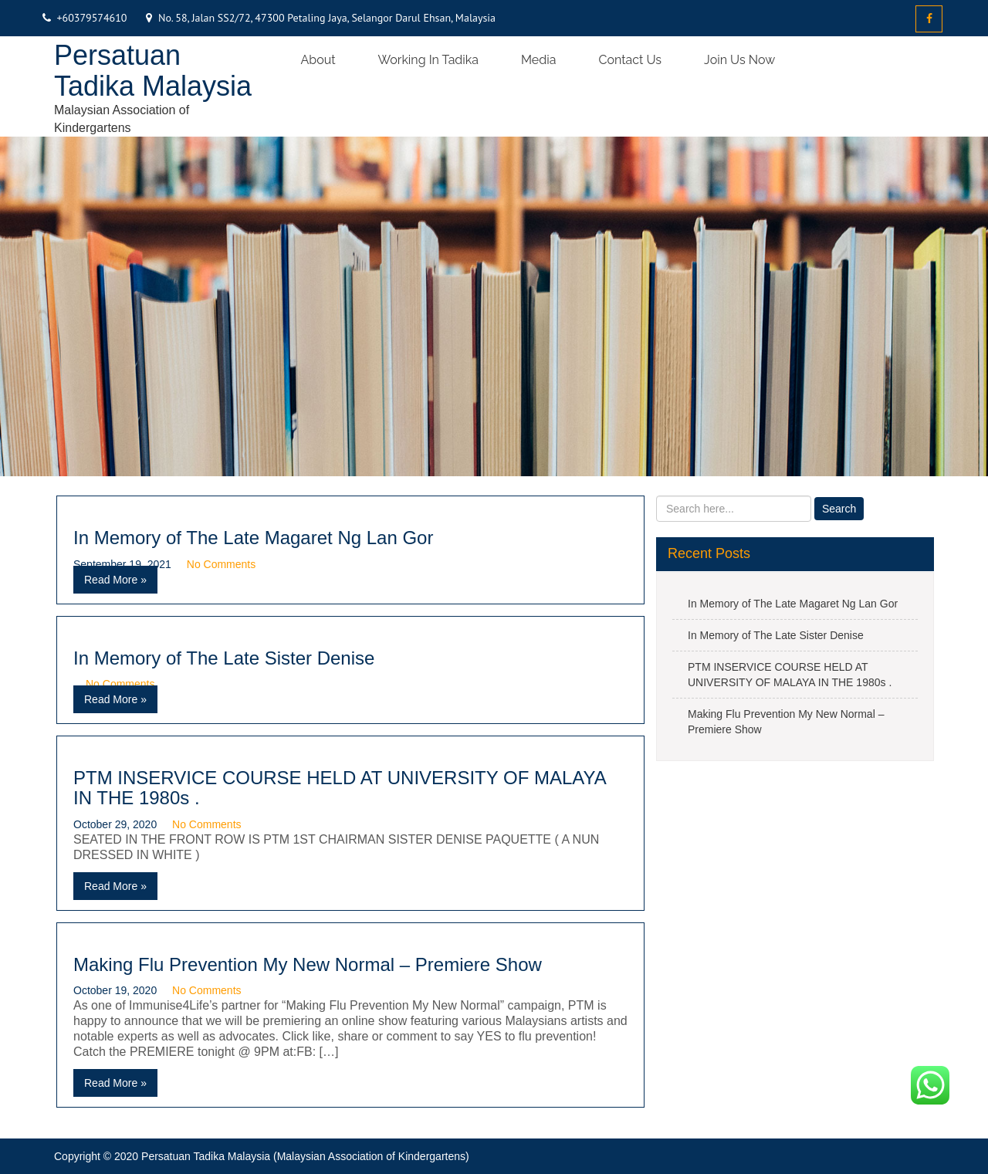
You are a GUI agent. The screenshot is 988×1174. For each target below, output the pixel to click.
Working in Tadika (428, 59)
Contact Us (629, 59)
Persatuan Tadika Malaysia (153, 70)
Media (538, 59)
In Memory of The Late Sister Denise (223, 658)
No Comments (221, 564)
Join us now (739, 59)
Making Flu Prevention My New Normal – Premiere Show (307, 964)
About (318, 59)
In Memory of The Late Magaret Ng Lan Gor (253, 537)
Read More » (115, 579)
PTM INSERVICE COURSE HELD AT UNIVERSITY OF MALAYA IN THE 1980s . (339, 787)
